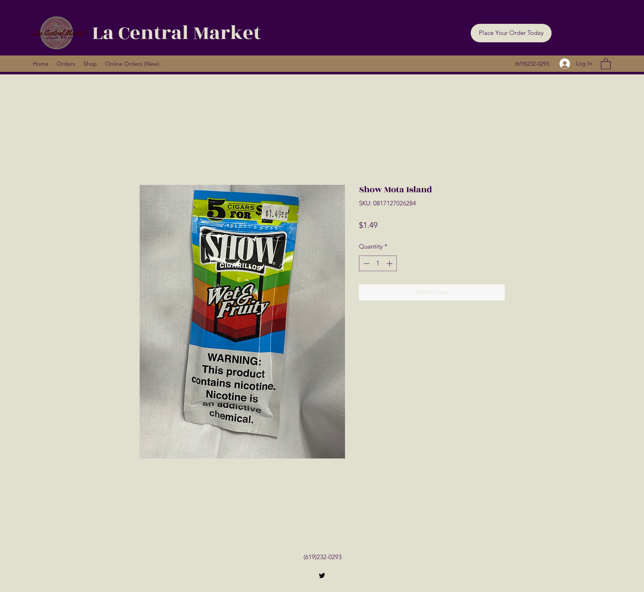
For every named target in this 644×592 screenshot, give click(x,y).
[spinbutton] (378, 263)
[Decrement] (365, 263)
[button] (511, 33)
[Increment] (390, 263)
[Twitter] (322, 575)
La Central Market (176, 33)
